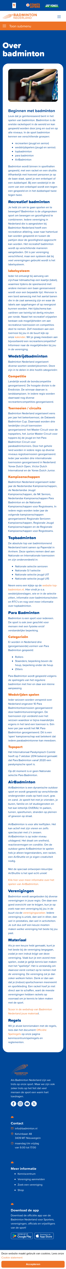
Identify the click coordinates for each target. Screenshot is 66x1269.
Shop (21, 1190)
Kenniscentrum (27, 1174)
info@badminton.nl (26, 1128)
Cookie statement (12, 1257)
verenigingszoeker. (34, 913)
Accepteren (33, 1264)
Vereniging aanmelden (31, 1179)
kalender (20, 337)
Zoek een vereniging (30, 1184)
